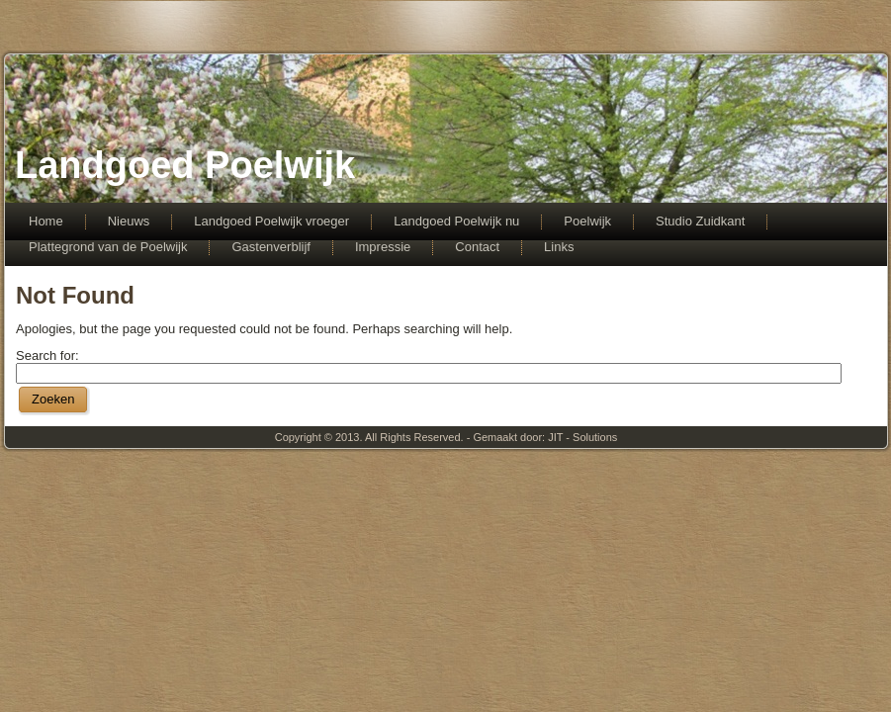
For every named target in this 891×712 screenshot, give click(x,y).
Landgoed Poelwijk (185, 165)
